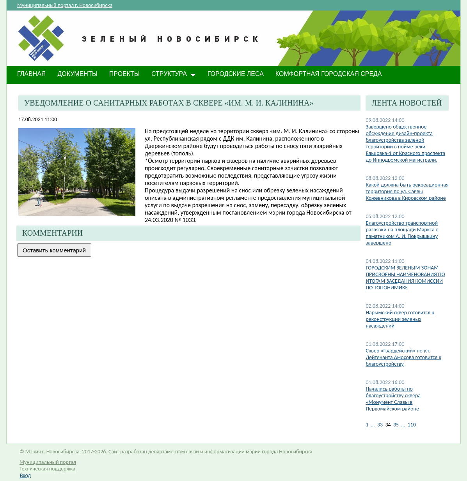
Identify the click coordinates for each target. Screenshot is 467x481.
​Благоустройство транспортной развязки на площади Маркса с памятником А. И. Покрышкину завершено (402, 233)
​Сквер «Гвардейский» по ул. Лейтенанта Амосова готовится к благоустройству (403, 357)
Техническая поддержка (47, 468)
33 (380, 424)
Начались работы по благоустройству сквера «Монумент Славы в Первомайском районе (393, 399)
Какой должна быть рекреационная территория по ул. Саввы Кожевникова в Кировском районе (407, 191)
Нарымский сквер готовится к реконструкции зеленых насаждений (400, 319)
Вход (25, 475)
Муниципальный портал (48, 462)
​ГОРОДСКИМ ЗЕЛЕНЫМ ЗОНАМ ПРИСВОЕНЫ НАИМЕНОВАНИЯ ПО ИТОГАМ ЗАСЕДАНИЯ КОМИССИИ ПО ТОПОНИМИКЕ (405, 277)
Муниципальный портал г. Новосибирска (64, 5)
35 (396, 424)
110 (412, 424)
